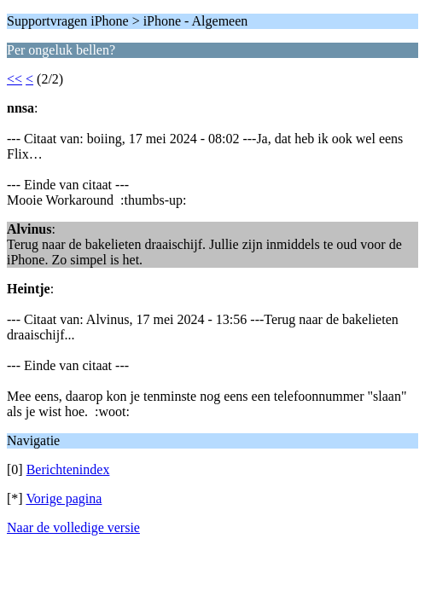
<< (14, 79)
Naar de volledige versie (73, 527)
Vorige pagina (64, 498)
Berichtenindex (68, 469)
